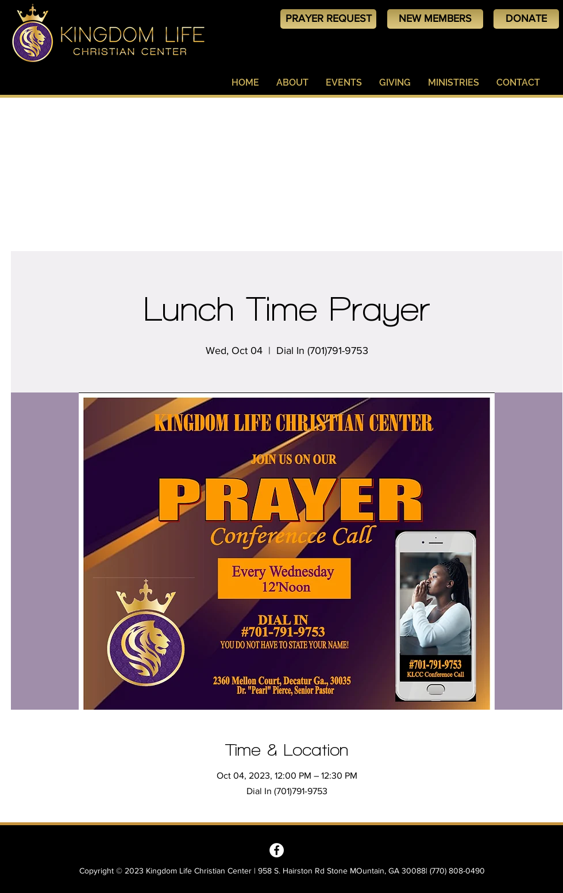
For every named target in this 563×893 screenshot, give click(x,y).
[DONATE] (526, 19)
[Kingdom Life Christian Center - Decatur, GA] (276, 850)
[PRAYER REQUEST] (328, 19)
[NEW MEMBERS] (435, 19)
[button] (292, 83)
